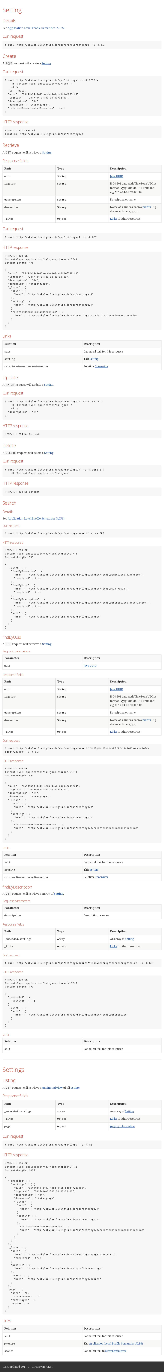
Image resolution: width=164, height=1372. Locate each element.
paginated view (52, 1088)
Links (113, 218)
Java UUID (116, 176)
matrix (146, 207)
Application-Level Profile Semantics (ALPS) (36, 28)
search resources (115, 1351)
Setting (46, 63)
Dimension (101, 366)
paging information (122, 1126)
